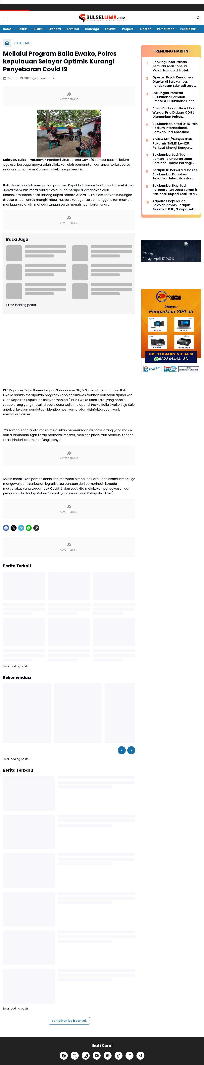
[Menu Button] (5, 18)
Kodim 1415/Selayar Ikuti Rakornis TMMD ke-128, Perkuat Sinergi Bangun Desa (172, 426)
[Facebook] (6, 616)
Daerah (145, 29)
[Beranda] (7, 43)
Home (7, 29)
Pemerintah (165, 29)
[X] (14, 616)
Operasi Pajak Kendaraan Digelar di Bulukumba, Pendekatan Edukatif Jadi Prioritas (173, 364)
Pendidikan (188, 29)
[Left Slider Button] (122, 838)
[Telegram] (21, 616)
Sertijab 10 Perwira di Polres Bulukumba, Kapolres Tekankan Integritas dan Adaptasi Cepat (174, 457)
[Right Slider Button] (131, 838)
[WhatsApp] (29, 616)
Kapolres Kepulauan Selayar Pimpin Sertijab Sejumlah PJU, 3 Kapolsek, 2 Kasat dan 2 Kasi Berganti (174, 488)
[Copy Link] (36, 616)
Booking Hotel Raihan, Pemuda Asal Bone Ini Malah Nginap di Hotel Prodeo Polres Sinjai (170, 348)
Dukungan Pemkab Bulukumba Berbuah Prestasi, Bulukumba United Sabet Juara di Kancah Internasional (174, 379)
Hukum (38, 29)
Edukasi (110, 29)
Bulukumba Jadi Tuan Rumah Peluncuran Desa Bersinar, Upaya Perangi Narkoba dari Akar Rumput (174, 441)
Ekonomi (55, 29)
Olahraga (92, 29)
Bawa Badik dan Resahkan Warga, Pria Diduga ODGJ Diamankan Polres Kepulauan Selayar (173, 395)
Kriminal (73, 29)
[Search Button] (199, 18)
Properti (128, 29)
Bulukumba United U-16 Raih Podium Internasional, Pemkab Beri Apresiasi (175, 410)
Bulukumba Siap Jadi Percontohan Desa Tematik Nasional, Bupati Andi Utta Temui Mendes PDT (174, 472)
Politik (22, 29)
